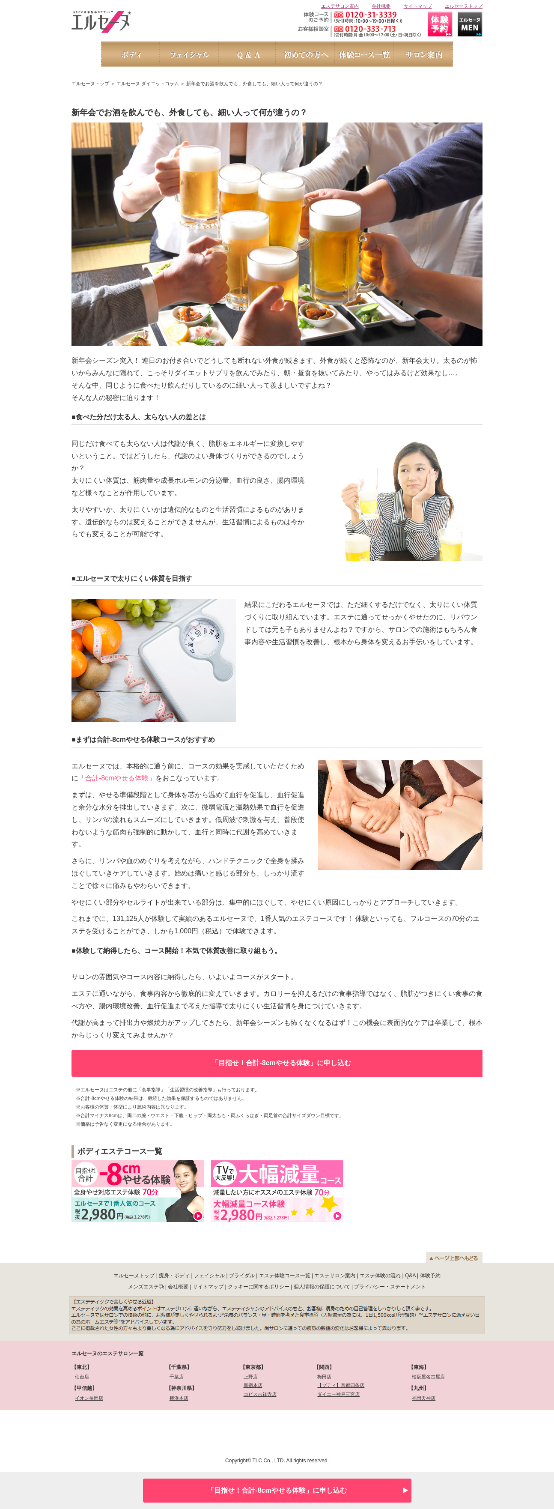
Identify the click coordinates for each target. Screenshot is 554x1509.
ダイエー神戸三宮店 (338, 1394)
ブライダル (242, 1276)
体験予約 (430, 1276)
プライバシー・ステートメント (390, 1287)
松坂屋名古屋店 (428, 1376)
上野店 (251, 1376)
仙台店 (82, 1376)
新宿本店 (253, 1385)
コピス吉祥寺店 (260, 1394)
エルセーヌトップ (464, 6)
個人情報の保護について (322, 1287)
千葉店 (177, 1376)
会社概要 (381, 6)
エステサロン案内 (340, 6)
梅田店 (324, 1376)
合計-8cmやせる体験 (117, 778)
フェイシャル (209, 1276)
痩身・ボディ (174, 1276)
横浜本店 (179, 1398)
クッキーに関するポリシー (258, 1287)
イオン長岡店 (89, 1398)
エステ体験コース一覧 (284, 1276)
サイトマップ (418, 6)
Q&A (410, 1276)
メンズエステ (143, 1287)
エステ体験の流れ (380, 1276)
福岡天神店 (423, 1398)
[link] (117, 1432)
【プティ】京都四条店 (340, 1385)
